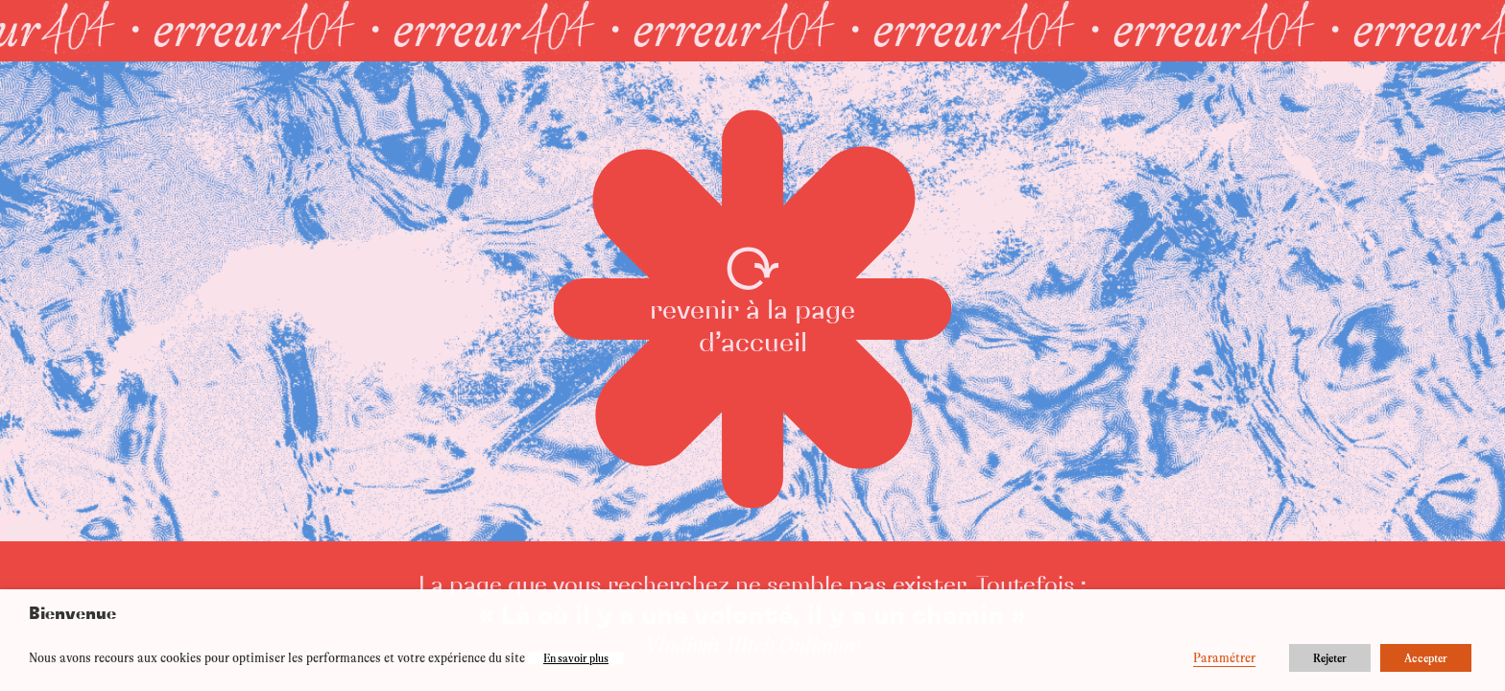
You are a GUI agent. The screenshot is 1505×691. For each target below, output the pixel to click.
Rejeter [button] (1330, 658)
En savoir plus (576, 658)
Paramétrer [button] (1224, 658)
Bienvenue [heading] (72, 614)
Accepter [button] (1425, 658)
